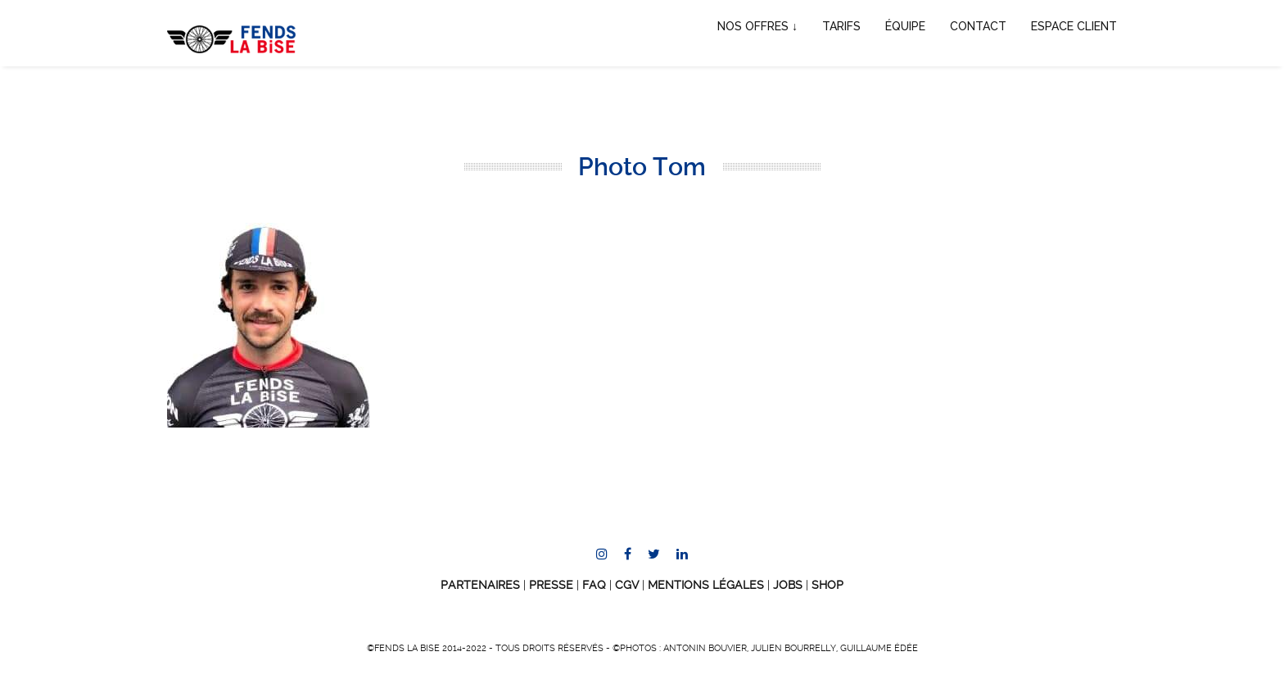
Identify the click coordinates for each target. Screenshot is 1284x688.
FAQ (594, 584)
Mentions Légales (706, 584)
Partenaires (480, 584)
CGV (627, 584)
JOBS (787, 584)
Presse (551, 584)
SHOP (827, 584)
